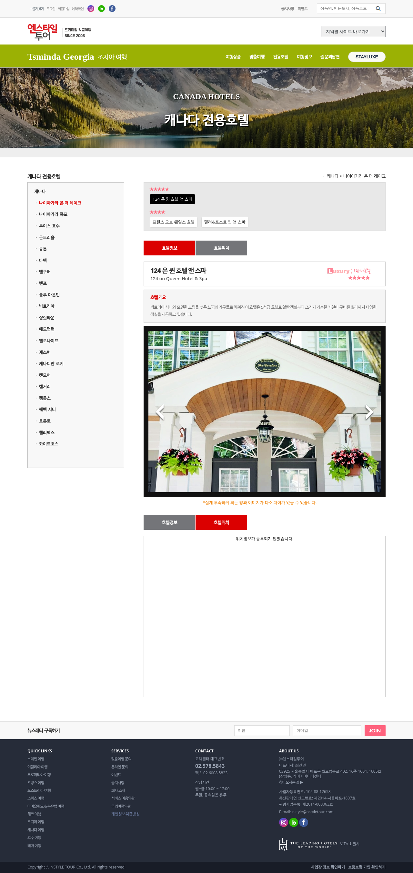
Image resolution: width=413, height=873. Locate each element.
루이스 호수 (49, 226)
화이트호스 (48, 444)
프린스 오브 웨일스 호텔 (174, 222)
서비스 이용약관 (123, 798)
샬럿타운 (47, 318)
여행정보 (304, 57)
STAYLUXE (367, 56)
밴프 (43, 283)
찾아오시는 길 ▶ (291, 782)
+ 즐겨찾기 (37, 8)
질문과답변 (329, 57)
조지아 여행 (35, 821)
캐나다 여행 (35, 830)
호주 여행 (34, 837)
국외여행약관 (121, 806)
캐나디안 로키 (51, 363)
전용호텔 (280, 57)
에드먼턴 (47, 329)
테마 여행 (34, 845)
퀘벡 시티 (47, 409)
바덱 (43, 260)
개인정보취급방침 (125, 814)
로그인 (50, 8)
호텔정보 (169, 248)
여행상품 (233, 57)
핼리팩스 (47, 432)
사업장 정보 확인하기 (328, 867)
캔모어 (45, 375)
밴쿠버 (45, 271)
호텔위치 (221, 248)
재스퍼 (45, 352)
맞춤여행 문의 (121, 759)
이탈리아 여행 (37, 767)
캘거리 (45, 386)
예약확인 (78, 8)
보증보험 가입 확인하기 (367, 867)
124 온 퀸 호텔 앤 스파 (172, 199)
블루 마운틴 (49, 295)
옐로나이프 (48, 340)
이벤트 (302, 8)
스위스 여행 (35, 798)
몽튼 (43, 249)
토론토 (45, 421)
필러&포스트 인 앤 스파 (225, 222)
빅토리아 (47, 306)
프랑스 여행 (35, 782)
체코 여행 (34, 814)
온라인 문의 (119, 767)
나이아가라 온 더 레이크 (60, 203)
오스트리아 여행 (39, 790)
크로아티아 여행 (39, 774)
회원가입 (63, 8)
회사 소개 (118, 790)
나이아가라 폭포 (53, 214)
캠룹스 (45, 398)
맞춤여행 (257, 57)
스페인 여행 (35, 759)
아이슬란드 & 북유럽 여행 (45, 806)
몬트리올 (47, 237)
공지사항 (287, 8)
